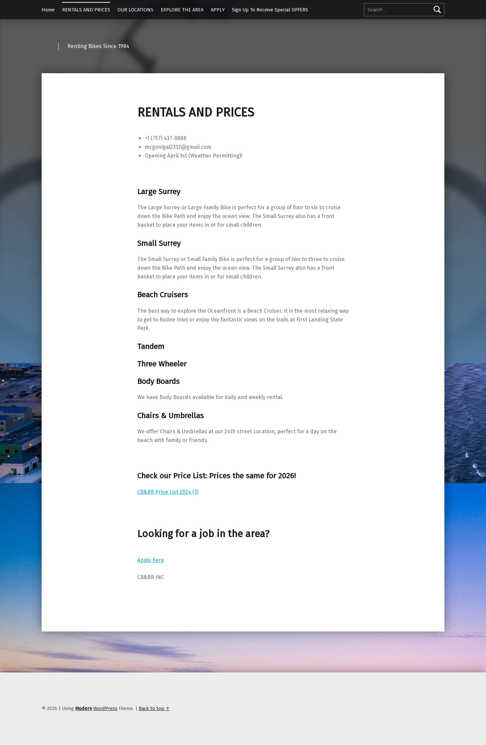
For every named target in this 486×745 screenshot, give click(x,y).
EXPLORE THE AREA (182, 10)
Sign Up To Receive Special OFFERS (270, 10)
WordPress (105, 708)
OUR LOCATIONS (135, 10)
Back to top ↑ (154, 708)
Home (48, 10)
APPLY (218, 10)
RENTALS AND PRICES (86, 10)
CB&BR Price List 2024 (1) (167, 492)
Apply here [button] (150, 560)
